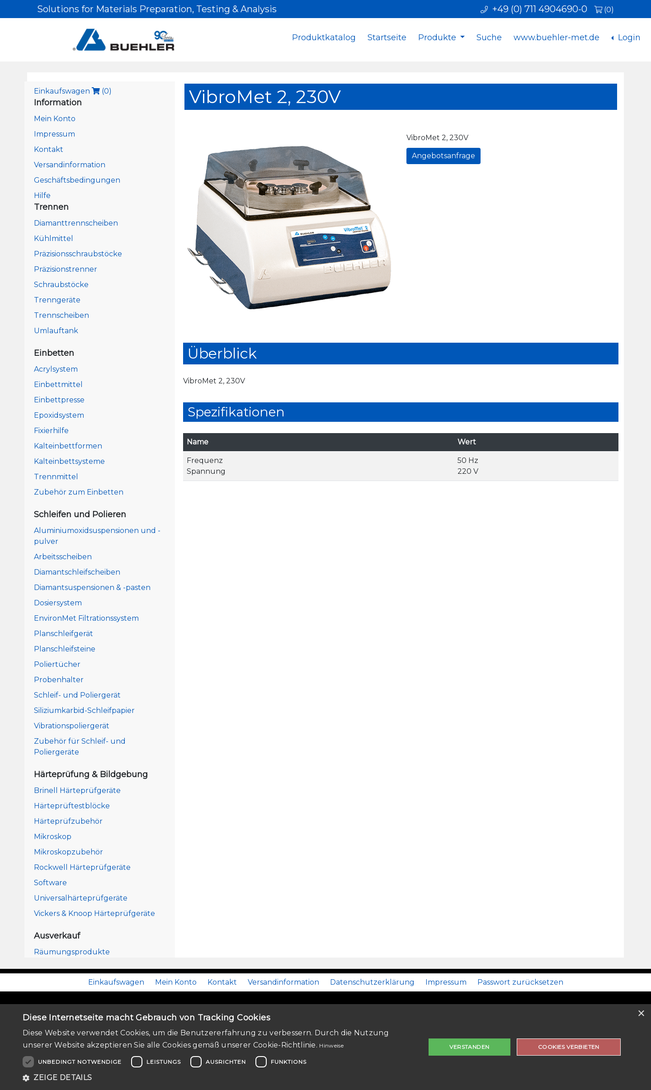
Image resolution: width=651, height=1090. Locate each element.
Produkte (438, 37)
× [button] (640, 1013)
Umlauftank (56, 330)
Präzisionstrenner (65, 269)
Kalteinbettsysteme (69, 461)
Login (628, 37)
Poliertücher (57, 664)
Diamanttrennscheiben (76, 223)
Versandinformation (69, 164)
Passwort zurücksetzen (520, 982)
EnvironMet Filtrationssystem (86, 618)
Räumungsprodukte (72, 952)
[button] (218, 1077)
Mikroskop (52, 836)
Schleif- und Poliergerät (77, 695)
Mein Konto (54, 118)
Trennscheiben (61, 315)
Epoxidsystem (59, 415)
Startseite (387, 37)
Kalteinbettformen (68, 446)
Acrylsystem (56, 369)
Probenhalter (59, 679)
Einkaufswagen (73, 91)
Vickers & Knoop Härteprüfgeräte (94, 913)
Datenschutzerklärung (372, 982)
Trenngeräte (57, 300)
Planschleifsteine (64, 649)
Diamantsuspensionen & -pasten (92, 587)
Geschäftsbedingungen (77, 180)
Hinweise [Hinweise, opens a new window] (331, 1045)
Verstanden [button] (469, 1046)
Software (50, 882)
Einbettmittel (58, 384)
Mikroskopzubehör (68, 852)
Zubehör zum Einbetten (78, 492)
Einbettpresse (59, 400)
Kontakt (48, 149)
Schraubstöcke (61, 284)
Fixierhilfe (51, 430)
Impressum (54, 134)
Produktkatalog (324, 37)
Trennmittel (56, 476)
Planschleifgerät (63, 633)
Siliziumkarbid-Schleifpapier (84, 710)
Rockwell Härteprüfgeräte (82, 867)
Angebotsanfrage (443, 155)
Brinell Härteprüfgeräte (77, 790)
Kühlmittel (53, 238)
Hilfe (42, 195)
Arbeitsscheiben (63, 556)
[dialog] (325, 1047)
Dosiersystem (58, 603)
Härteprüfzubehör (68, 821)
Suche (489, 37)
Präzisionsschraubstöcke (78, 254)
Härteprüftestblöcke (72, 806)
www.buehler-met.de (556, 37)
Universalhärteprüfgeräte (80, 898)
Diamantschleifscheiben (77, 572)
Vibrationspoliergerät (71, 726)
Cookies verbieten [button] (568, 1046)
